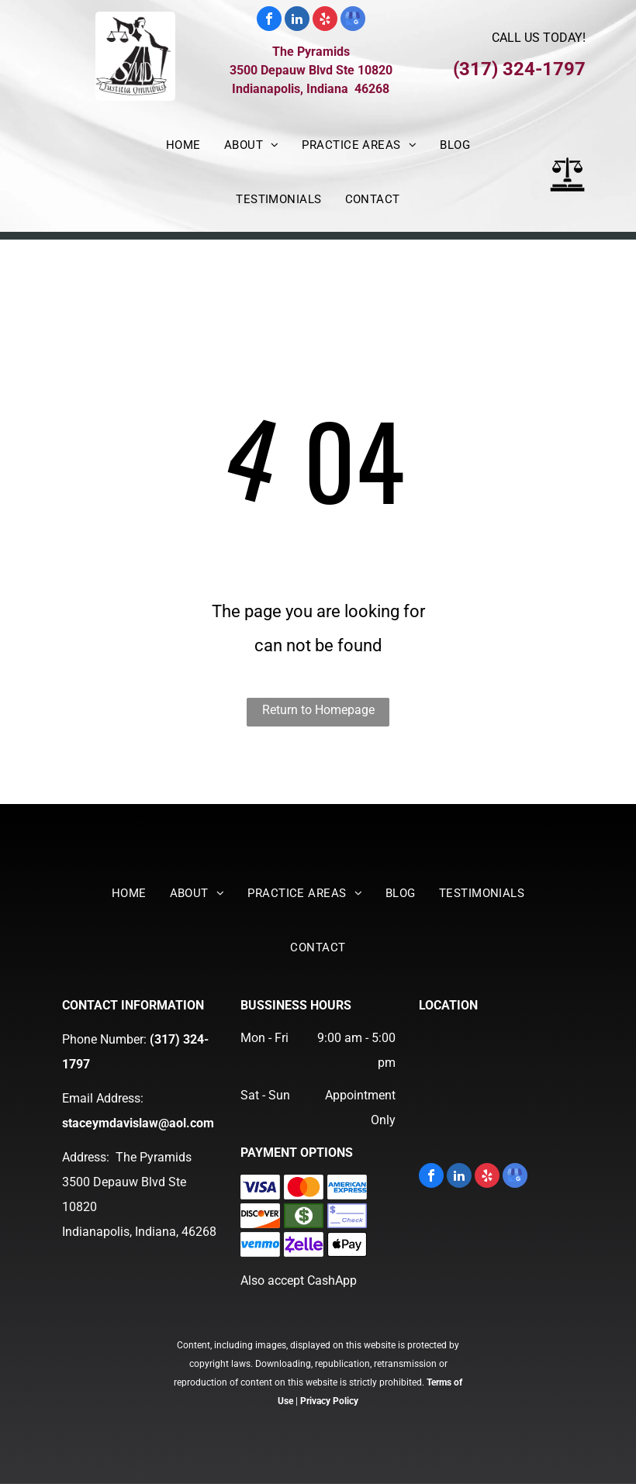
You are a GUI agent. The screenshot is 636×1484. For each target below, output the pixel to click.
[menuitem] (183, 145)
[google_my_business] (352, 20)
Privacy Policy (329, 1401)
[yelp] (325, 20)
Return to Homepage (318, 709)
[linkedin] (297, 20)
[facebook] (269, 20)
